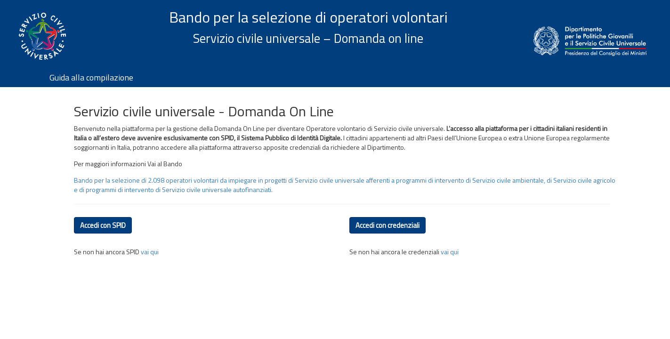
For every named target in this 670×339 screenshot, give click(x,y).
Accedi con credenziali (387, 225)
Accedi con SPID (103, 225)
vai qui (150, 252)
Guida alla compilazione (91, 77)
